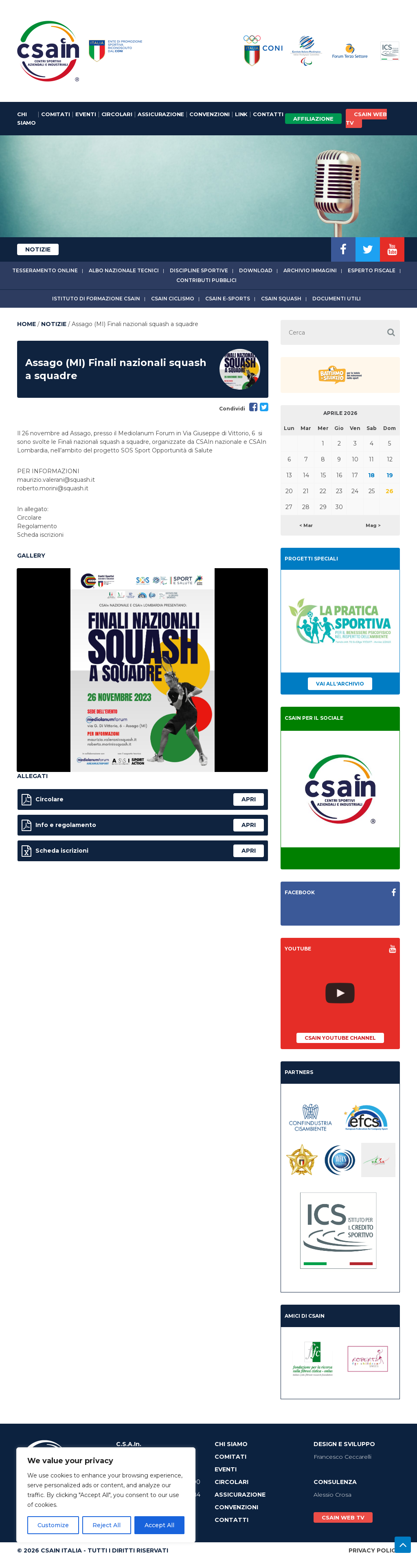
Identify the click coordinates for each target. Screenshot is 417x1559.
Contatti (268, 114)
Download (255, 270)
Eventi (85, 114)
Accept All (159, 1525)
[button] (391, 332)
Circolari (116, 114)
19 (389, 475)
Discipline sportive (199, 270)
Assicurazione (161, 114)
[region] (105, 1495)
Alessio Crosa (332, 1494)
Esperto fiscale (371, 270)
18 (371, 475)
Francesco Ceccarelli (342, 1456)
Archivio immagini (310, 270)
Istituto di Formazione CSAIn (96, 298)
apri (248, 799)
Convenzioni (209, 114)
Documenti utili (336, 298)
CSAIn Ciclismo (172, 298)
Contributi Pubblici (206, 280)
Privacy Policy (374, 1550)
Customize (53, 1525)
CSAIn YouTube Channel (340, 1038)
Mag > (373, 525)
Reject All (106, 1525)
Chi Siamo (26, 118)
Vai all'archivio (340, 684)
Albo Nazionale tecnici (124, 270)
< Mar (306, 525)
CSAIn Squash (281, 298)
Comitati (55, 114)
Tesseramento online (45, 270)
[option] (142, 670)
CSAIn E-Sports (227, 298)
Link (241, 114)
